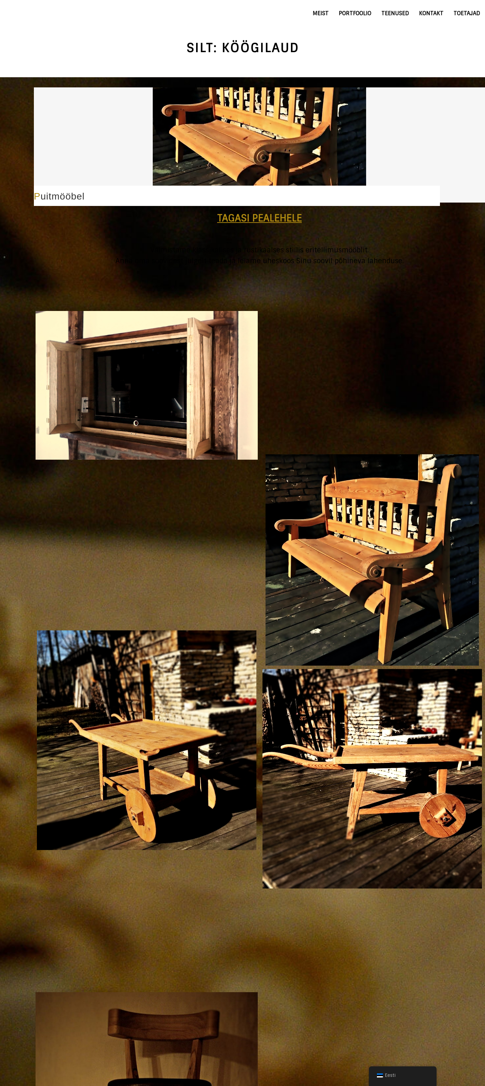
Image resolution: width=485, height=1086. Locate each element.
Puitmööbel (59, 196)
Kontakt (431, 13)
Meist (321, 13)
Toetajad (467, 13)
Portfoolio (355, 13)
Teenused (395, 13)
